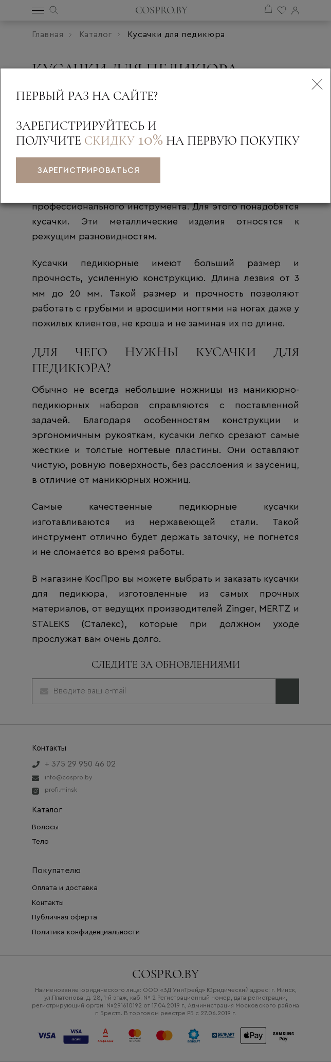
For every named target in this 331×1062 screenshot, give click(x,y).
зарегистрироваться (88, 170)
